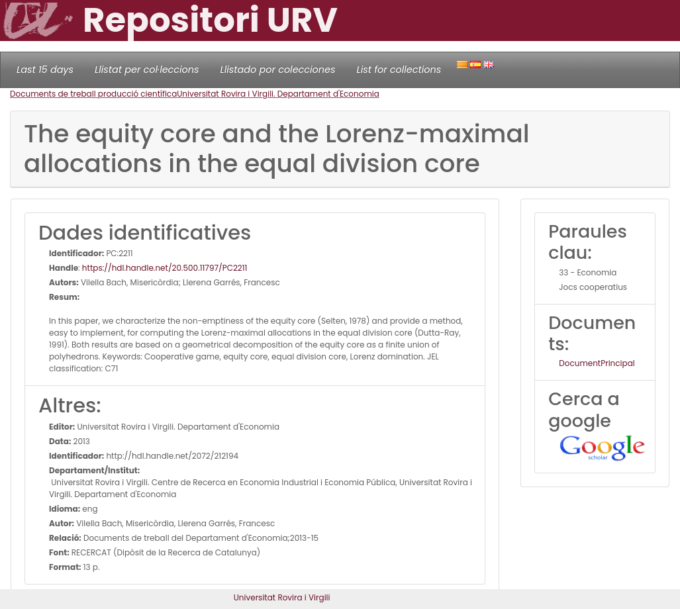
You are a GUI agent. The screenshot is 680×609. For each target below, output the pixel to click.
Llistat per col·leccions (147, 69)
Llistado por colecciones (278, 69)
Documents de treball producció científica (93, 93)
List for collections (398, 69)
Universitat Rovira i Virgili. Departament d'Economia (278, 93)
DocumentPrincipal (596, 363)
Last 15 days (45, 69)
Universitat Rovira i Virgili (282, 597)
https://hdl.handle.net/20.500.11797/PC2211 (165, 267)
